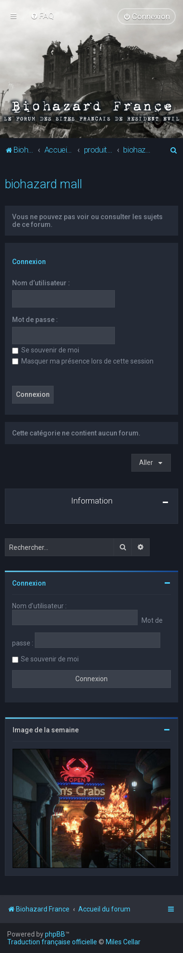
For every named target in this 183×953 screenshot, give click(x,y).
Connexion (29, 262)
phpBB (55, 934)
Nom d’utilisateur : (41, 283)
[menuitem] (42, 15)
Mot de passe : (35, 319)
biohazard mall (43, 184)
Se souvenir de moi (45, 350)
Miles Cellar (123, 942)
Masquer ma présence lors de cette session (83, 361)
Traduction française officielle (52, 942)
